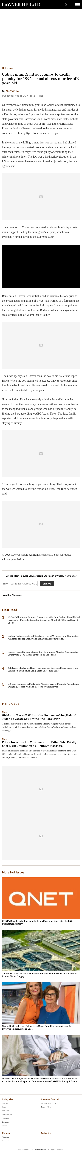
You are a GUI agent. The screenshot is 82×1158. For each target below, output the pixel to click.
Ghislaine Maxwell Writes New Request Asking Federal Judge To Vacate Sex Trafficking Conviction (39, 717)
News (4, 712)
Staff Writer (13, 91)
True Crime (6, 1111)
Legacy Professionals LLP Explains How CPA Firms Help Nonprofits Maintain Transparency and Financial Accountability (43, 637)
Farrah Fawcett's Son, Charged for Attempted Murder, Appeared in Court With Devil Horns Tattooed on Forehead (43, 653)
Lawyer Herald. (40, 1149)
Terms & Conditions (48, 1103)
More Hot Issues (13, 872)
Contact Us (6, 1141)
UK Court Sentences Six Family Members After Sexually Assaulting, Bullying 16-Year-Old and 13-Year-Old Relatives (43, 685)
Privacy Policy (46, 1107)
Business (5, 1118)
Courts (4, 1126)
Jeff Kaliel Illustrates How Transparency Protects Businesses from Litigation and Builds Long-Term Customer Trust (43, 669)
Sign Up (47, 583)
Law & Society (7, 1114)
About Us (5, 1137)
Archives (5, 1103)
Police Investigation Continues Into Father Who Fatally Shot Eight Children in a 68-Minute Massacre (39, 744)
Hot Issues (7, 68)
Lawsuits (5, 1122)
